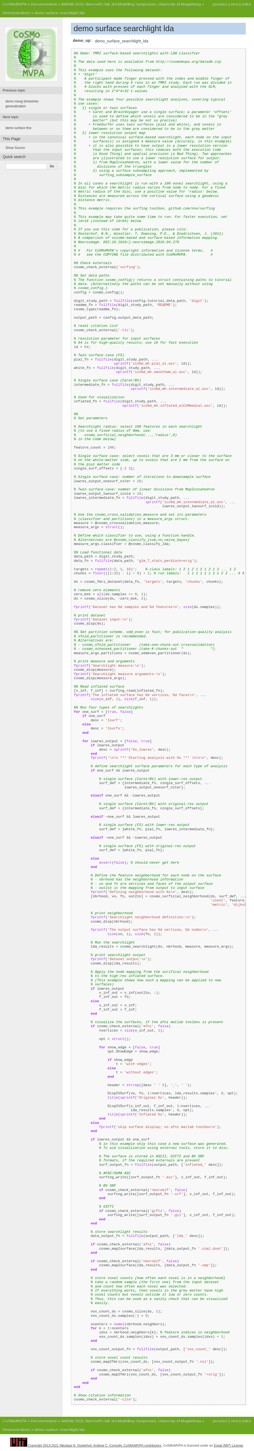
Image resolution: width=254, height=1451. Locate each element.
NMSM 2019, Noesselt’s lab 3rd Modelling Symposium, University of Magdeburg (131, 4)
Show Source (15, 148)
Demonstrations (16, 13)
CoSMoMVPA (14, 4)
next (234, 4)
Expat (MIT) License (228, 1445)
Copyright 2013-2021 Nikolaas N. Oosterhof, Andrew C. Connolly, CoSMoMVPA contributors (94, 1445)
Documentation (44, 4)
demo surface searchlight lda (60, 13)
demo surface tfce (18, 128)
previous (220, 4)
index (246, 4)
